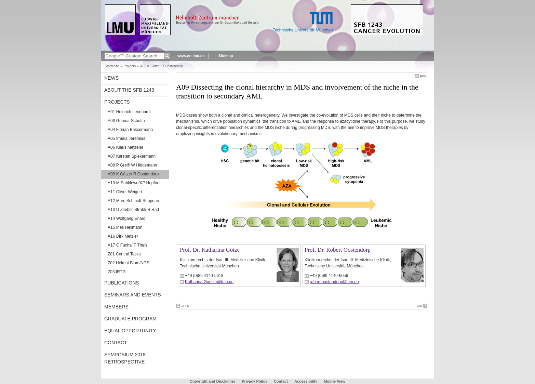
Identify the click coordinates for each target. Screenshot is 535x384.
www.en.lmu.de (191, 56)
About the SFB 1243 (129, 90)
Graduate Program (130, 318)
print (423, 76)
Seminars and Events (132, 294)
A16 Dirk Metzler (123, 236)
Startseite (112, 66)
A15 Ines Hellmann (125, 227)
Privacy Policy (254, 381)
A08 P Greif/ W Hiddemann (132, 165)
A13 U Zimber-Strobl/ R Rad (133, 209)
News (111, 78)
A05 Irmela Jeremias (126, 138)
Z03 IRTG (116, 271)
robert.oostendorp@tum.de (334, 281)
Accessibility (306, 381)
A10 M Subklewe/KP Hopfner (134, 183)
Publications (121, 283)
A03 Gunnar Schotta (126, 120)
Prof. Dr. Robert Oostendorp (338, 250)
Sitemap (225, 56)
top (419, 305)
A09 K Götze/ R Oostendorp (133, 174)
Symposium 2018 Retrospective (125, 358)
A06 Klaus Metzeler (125, 147)
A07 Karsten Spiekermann (132, 156)
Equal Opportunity (130, 330)
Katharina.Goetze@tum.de (209, 281)
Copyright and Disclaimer (212, 381)
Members (116, 306)
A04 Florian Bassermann (130, 129)
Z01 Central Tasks (124, 254)
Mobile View (334, 381)
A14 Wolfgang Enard (127, 218)
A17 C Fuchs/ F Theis (127, 245)
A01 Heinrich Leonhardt (129, 111)
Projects (129, 66)
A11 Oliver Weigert (125, 191)
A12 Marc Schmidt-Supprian (133, 200)
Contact (115, 342)
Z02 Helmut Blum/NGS (128, 263)
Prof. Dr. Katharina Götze (210, 250)
